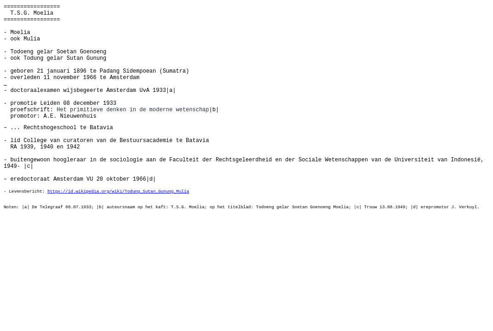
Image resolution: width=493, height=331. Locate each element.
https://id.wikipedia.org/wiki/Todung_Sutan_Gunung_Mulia (118, 191)
